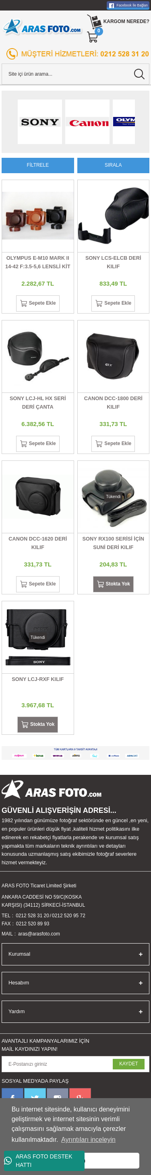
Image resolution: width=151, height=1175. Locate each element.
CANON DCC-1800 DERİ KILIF (113, 402)
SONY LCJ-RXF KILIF (38, 679)
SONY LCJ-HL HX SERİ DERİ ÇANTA (38, 402)
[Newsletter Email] (75, 1064)
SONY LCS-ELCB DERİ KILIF (113, 262)
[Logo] (42, 26)
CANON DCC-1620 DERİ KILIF (37, 543)
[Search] (75, 74)
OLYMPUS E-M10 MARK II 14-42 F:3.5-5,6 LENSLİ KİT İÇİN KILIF (37, 263)
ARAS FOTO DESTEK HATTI (38, 1160)
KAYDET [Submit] (128, 1064)
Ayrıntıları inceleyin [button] (88, 1139)
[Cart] (93, 37)
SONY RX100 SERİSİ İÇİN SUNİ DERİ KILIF (113, 543)
